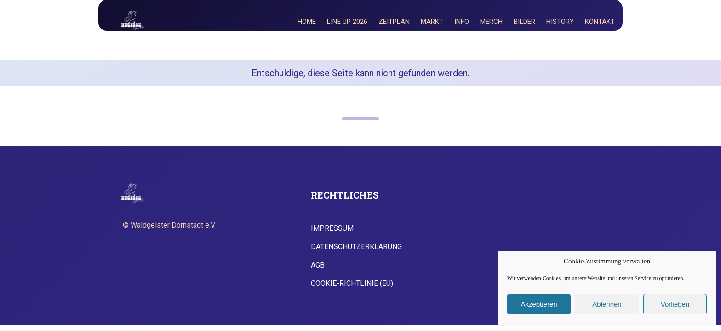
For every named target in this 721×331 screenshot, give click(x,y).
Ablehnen (606, 304)
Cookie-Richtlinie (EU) (352, 283)
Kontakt (600, 21)
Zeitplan (394, 21)
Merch (491, 21)
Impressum (332, 228)
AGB (318, 265)
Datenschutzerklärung (356, 247)
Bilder (524, 21)
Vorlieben (675, 304)
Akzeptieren (539, 304)
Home (307, 21)
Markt (432, 21)
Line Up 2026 (347, 21)
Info (461, 21)
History (560, 21)
